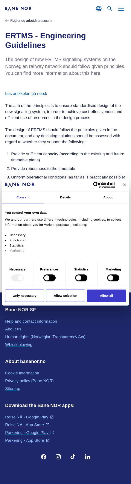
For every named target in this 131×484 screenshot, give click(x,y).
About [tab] (108, 197)
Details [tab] (65, 197)
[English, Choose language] (99, 8)
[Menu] (121, 8)
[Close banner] (124, 184)
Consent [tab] (23, 197)
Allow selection (65, 296)
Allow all (106, 296)
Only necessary (25, 296)
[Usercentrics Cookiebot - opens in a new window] (96, 185)
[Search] (110, 8)
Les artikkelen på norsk (26, 93)
